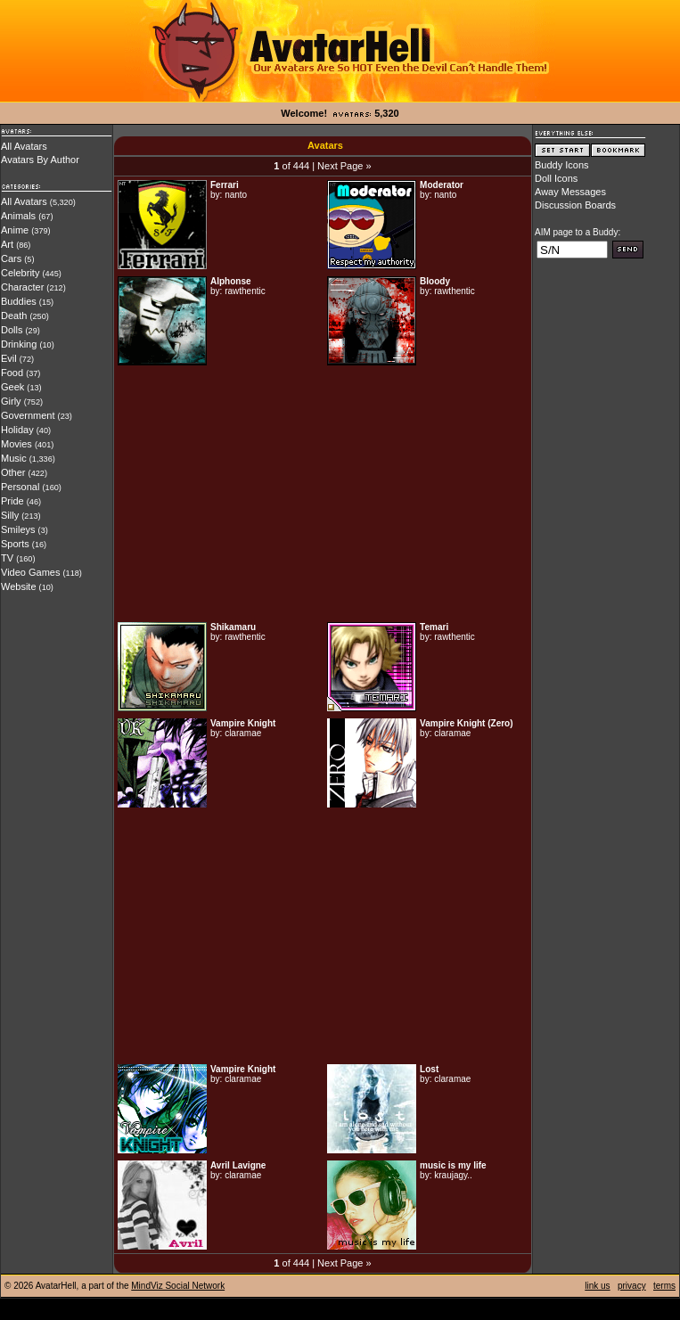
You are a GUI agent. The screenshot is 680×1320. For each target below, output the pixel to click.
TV (7, 558)
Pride (12, 501)
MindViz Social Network (178, 1286)
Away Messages (570, 191)
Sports (15, 543)
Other (13, 472)
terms (664, 1286)
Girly (11, 401)
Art (7, 244)
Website (19, 586)
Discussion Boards (575, 205)
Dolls (11, 329)
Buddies (19, 301)
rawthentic (245, 291)
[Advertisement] (322, 494)
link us (597, 1286)
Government (28, 415)
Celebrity (20, 272)
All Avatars (24, 146)
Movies (16, 444)
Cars (11, 258)
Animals (18, 215)
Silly (10, 515)
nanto (236, 195)
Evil (9, 358)
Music (14, 458)
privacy (632, 1286)
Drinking (19, 344)
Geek (12, 386)
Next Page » (344, 165)
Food (12, 372)
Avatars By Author (40, 159)
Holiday (17, 429)
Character (22, 287)
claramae (243, 733)
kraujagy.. (453, 1175)
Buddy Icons (562, 165)
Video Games (30, 572)
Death (14, 315)
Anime (15, 230)
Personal (20, 486)
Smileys (18, 529)
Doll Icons (556, 178)
